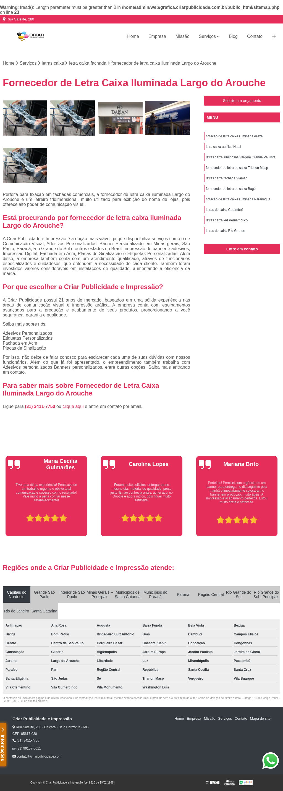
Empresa (157, 36)
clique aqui (73, 406)
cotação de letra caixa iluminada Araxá (234, 136)
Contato (255, 36)
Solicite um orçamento (242, 100)
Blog (233, 36)
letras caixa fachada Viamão (227, 178)
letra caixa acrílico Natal (223, 147)
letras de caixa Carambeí (224, 210)
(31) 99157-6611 (26, 748)
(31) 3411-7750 (40, 406)
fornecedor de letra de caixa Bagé (231, 189)
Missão (182, 36)
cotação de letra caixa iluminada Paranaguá (238, 199)
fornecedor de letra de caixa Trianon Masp (237, 168)
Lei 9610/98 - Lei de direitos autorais (25, 701)
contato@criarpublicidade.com (36, 756)
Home (133, 36)
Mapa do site (260, 718)
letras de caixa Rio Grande (225, 231)
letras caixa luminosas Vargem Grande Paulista (241, 157)
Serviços (207, 36)
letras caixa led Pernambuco (227, 220)
